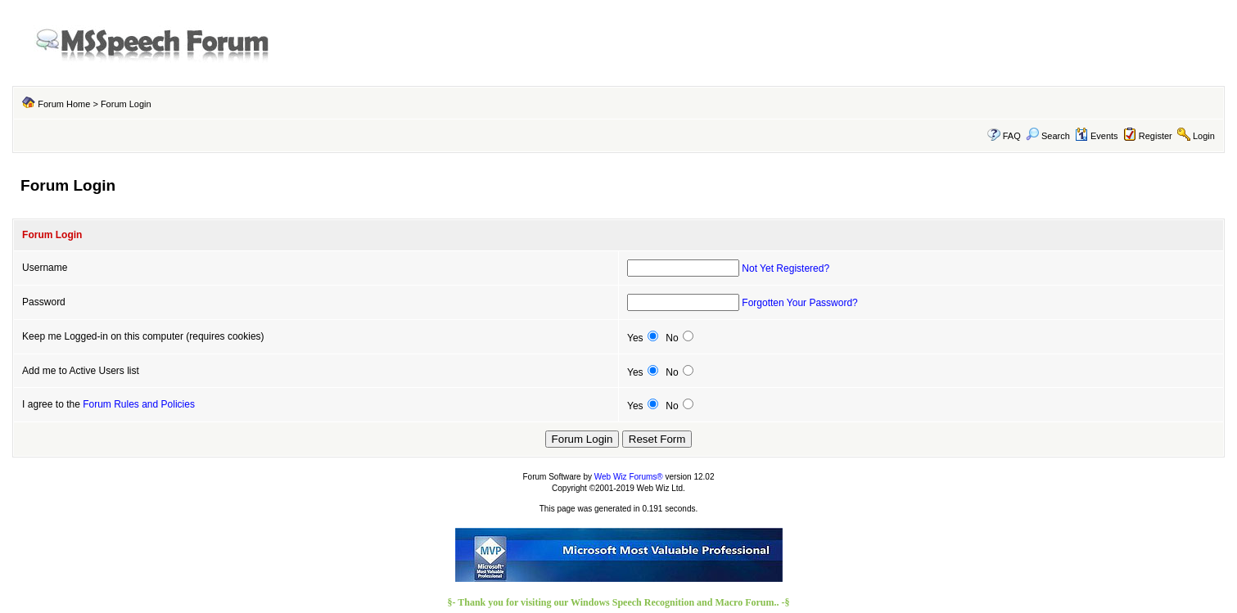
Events (1096, 136)
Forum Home (64, 104)
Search (1048, 136)
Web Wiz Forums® (628, 476)
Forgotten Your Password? (799, 303)
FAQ (1012, 136)
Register (1155, 136)
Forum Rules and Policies (139, 404)
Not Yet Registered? (785, 268)
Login (1204, 136)
